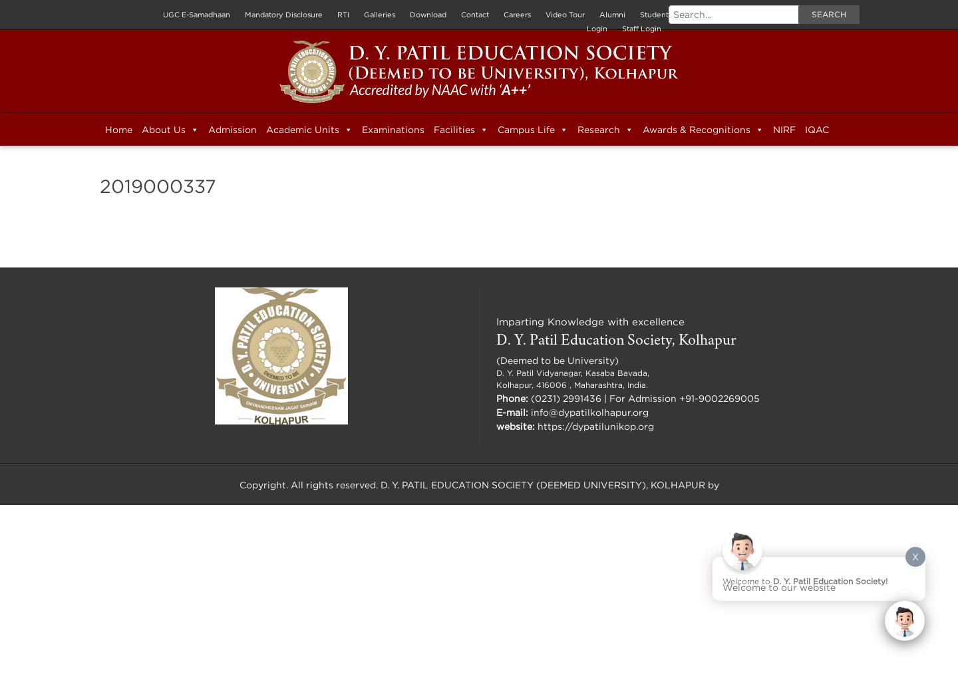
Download (428, 15)
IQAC (817, 129)
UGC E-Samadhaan (196, 15)
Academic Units (309, 129)
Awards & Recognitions (703, 129)
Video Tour (565, 15)
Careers (517, 15)
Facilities (461, 129)
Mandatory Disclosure (284, 15)
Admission (232, 129)
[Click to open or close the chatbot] (905, 621)
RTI (343, 15)
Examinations (393, 129)
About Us (170, 129)
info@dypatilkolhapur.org (590, 412)
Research (605, 129)
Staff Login (641, 29)
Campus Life (533, 129)
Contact (475, 15)
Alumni (612, 15)
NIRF (784, 129)
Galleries (379, 15)
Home (118, 129)
